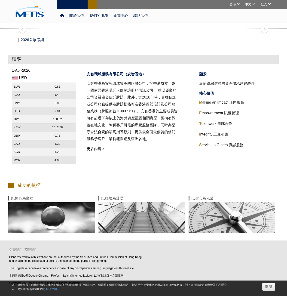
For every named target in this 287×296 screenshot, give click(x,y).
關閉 (268, 287)
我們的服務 (98, 16)
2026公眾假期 (32, 40)
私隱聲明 (30, 249)
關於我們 (76, 16)
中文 (248, 4)
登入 (264, 4)
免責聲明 (15, 249)
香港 (233, 4)
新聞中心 (120, 16)
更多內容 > (96, 149)
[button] (21, 28)
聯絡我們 (140, 16)
